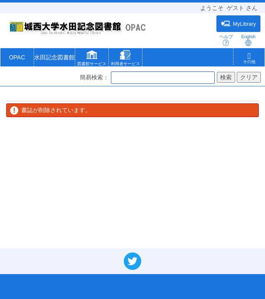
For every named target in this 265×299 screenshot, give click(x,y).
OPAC (17, 57)
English (248, 40)
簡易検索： (94, 77)
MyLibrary (238, 24)
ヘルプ (226, 40)
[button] (91, 59)
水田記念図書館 (54, 57)
